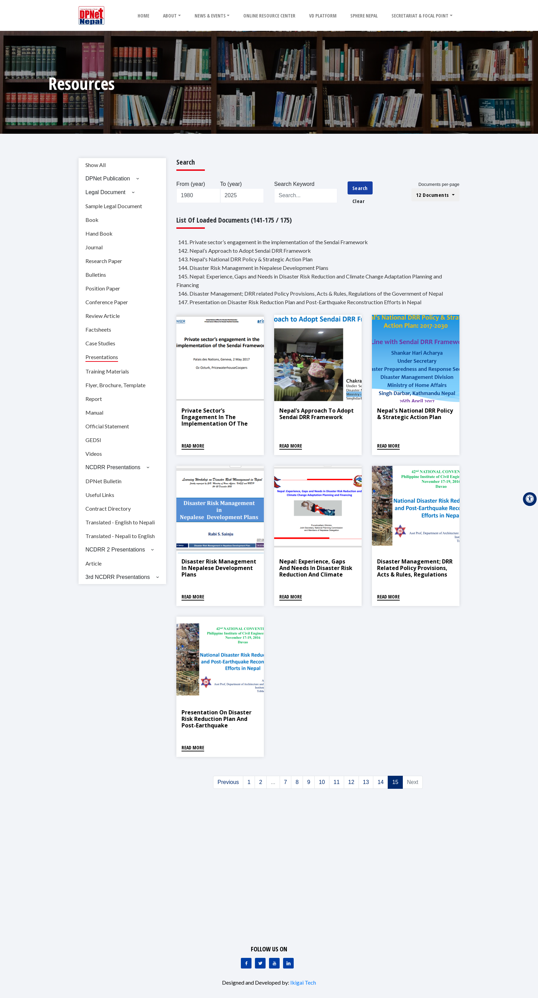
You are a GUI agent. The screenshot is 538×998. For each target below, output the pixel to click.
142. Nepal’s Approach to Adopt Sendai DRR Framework (244, 250)
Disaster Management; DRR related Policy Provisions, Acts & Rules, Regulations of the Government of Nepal (415, 575)
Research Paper (103, 261)
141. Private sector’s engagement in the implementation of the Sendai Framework (273, 242)
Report (93, 398)
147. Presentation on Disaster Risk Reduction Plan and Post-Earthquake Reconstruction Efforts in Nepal (299, 302)
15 (395, 782)
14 (380, 782)
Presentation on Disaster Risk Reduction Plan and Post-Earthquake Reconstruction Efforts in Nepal (217, 725)
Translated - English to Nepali (120, 522)
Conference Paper (106, 302)
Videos (93, 453)
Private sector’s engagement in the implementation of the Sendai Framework (215, 420)
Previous (228, 782)
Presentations (101, 357)
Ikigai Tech (303, 982)
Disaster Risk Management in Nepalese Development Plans (219, 568)
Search (360, 188)
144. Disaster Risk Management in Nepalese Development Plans (253, 267)
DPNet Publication (107, 178)
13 (366, 782)
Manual (94, 412)
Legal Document (105, 192)
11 (337, 782)
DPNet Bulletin (103, 481)
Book (91, 219)
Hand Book (99, 233)
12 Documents (433, 194)
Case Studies (100, 343)
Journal (94, 247)
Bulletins (95, 274)
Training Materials (107, 371)
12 (351, 782)
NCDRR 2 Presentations (115, 550)
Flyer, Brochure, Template (115, 385)
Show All (95, 165)
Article (93, 563)
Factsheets (98, 329)
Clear (358, 201)
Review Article (102, 315)
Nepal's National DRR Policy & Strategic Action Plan (415, 414)
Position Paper (102, 288)
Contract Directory (108, 508)
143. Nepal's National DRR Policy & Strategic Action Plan (245, 259)
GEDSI (93, 440)
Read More (193, 445)
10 (322, 782)
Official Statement (107, 426)
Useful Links (99, 494)
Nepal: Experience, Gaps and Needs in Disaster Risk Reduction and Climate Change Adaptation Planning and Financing (315, 575)
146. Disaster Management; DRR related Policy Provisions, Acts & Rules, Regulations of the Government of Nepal (310, 293)
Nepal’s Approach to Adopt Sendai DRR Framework (316, 414)
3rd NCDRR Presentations (117, 577)
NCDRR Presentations (112, 467)
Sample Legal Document (113, 206)
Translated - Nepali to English (120, 536)
